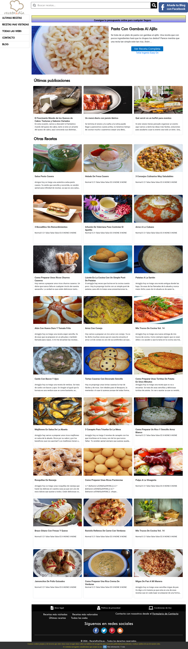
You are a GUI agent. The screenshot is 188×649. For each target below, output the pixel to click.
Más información (113, 647)
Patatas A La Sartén (145, 277)
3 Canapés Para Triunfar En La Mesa (103, 429)
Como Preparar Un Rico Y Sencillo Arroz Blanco (155, 431)
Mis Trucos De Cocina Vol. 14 (149, 328)
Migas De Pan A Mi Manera (148, 581)
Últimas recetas (58, 618)
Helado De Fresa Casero (97, 176)
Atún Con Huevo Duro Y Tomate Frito (53, 328)
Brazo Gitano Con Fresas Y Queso (51, 530)
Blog (5, 44)
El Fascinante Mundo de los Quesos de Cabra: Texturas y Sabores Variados (54, 119)
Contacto (8, 38)
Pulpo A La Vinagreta (145, 480)
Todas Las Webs (11, 31)
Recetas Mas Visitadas (15, 24)
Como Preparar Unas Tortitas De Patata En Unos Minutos (154, 380)
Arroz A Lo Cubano (144, 227)
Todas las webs (79, 618)
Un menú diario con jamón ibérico (101, 118)
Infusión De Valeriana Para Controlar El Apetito (104, 228)
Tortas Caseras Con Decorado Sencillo (104, 379)
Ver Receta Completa (147, 48)
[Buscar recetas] (91, 5)
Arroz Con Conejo (93, 328)
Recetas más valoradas (85, 614)
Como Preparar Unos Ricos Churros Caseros (52, 279)
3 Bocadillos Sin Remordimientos (51, 227)
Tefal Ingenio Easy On (147, 52)
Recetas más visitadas (55, 614)
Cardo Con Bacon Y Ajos (47, 379)
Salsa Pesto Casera (44, 176)
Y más (122, 647)
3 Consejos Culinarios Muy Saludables (154, 176)
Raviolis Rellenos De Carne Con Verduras (105, 530)
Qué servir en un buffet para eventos (153, 118)
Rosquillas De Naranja (45, 480)
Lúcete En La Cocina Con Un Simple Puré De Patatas (105, 279)
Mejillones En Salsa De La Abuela (51, 429)
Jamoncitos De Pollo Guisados (50, 581)
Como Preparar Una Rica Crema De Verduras (102, 583)
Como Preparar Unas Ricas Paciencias (104, 480)
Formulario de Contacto (165, 613)
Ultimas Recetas (12, 18)
